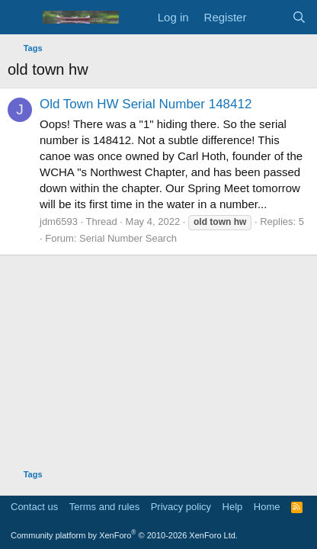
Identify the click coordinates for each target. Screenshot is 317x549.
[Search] (299, 17)
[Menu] (21, 17)
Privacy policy (181, 506)
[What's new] (268, 17)
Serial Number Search (128, 238)
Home (267, 506)
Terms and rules (104, 506)
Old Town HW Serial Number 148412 (145, 104)
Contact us (34, 506)
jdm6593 (59, 221)
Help (233, 506)
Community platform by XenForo (124, 535)
